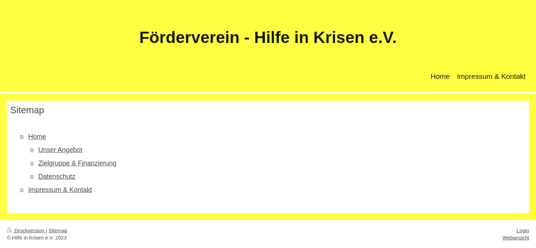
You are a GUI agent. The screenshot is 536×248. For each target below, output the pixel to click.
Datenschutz (56, 176)
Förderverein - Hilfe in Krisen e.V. (268, 37)
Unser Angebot (60, 150)
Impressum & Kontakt (60, 189)
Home (37, 136)
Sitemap (58, 230)
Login (523, 230)
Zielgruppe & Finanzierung (77, 163)
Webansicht (515, 237)
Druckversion (26, 230)
